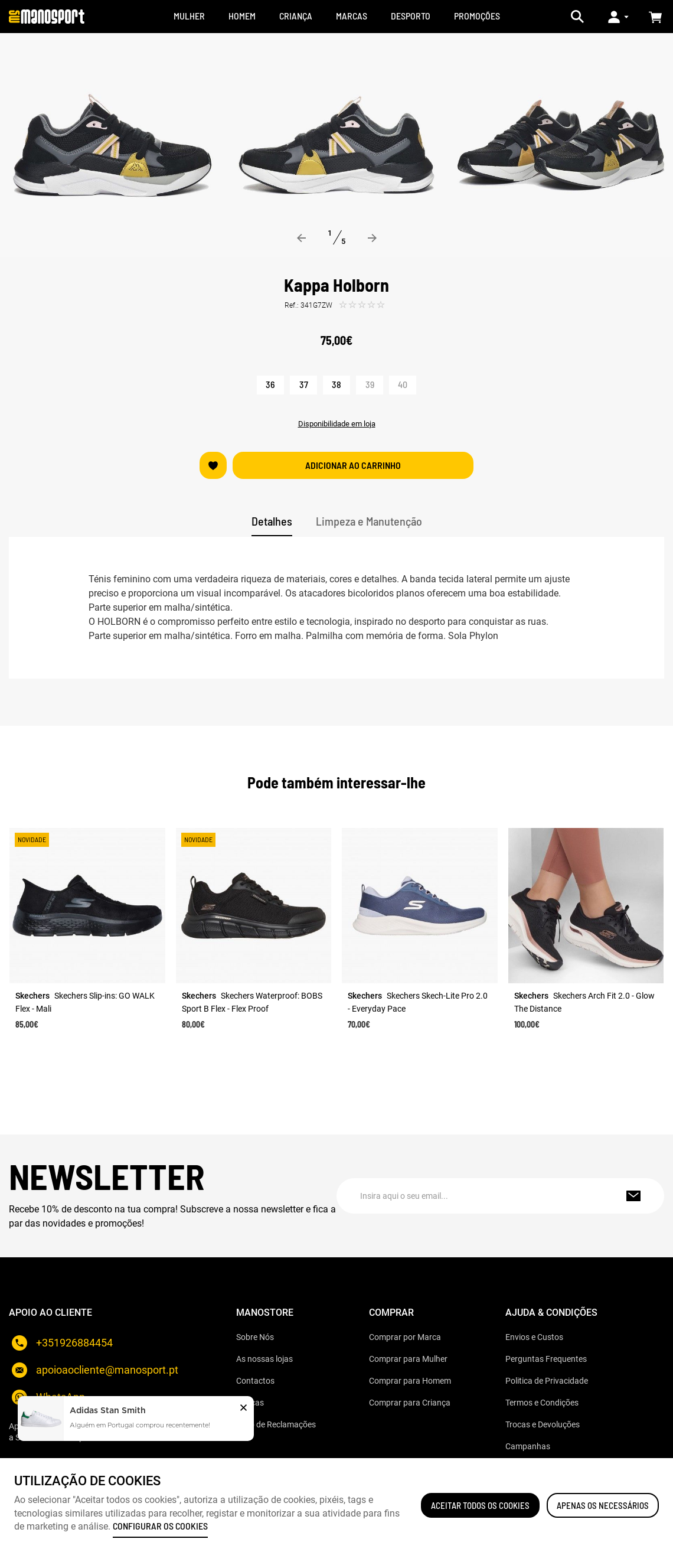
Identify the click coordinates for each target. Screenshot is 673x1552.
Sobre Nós (255, 1337)
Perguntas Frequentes (546, 1359)
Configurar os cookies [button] (160, 1526)
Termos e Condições (542, 1402)
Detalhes (271, 521)
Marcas (250, 1402)
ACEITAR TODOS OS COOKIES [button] (480, 1505)
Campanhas (527, 1446)
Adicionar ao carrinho (353, 465)
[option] (112, 145)
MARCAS (351, 15)
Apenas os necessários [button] (603, 1505)
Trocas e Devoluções (542, 1424)
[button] (243, 1409)
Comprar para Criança (409, 1402)
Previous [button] (301, 238)
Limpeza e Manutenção (369, 521)
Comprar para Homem (410, 1380)
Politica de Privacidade (546, 1380)
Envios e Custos (534, 1337)
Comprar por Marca (405, 1337)
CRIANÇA (295, 15)
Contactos (255, 1380)
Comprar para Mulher (408, 1359)
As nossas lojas (264, 1359)
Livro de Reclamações (276, 1424)
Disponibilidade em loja (336, 423)
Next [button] (371, 238)
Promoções (477, 15)
